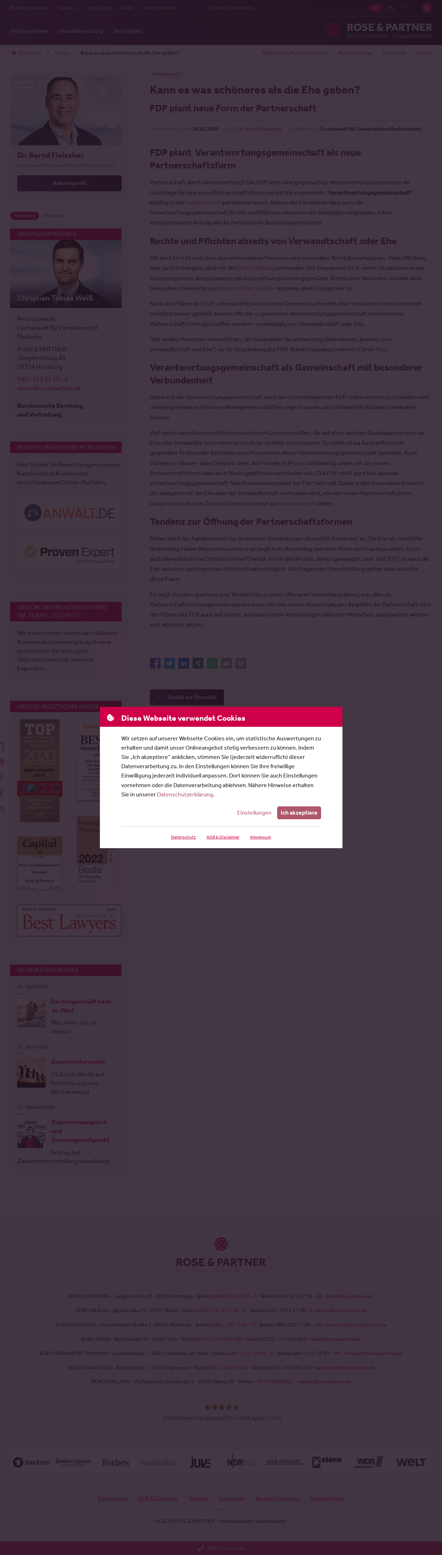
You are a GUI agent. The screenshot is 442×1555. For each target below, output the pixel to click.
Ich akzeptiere (299, 812)
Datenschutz (183, 837)
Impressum (260, 837)
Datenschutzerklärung (185, 794)
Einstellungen (255, 812)
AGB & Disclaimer (222, 837)
